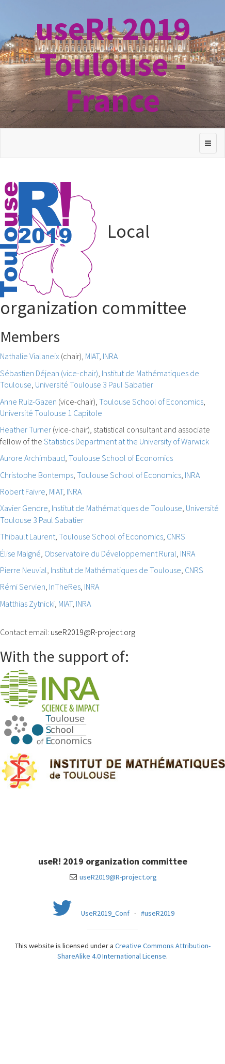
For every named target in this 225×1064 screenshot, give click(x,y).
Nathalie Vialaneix (29, 356)
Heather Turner (25, 429)
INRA (110, 356)
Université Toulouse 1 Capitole (51, 413)
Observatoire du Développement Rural (110, 553)
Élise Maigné (20, 553)
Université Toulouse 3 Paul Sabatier (94, 384)
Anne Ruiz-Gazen (28, 401)
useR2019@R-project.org (93, 632)
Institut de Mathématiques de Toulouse (117, 508)
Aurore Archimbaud (32, 458)
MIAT (92, 356)
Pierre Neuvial (23, 570)
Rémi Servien (22, 586)
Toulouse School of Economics (151, 401)
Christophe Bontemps (36, 475)
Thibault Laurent (27, 536)
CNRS (176, 536)
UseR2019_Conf (105, 913)
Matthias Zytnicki (27, 603)
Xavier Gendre (24, 508)
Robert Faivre (22, 491)
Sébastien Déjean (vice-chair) (49, 373)
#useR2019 (157, 913)
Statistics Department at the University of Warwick (126, 441)
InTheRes (65, 586)
